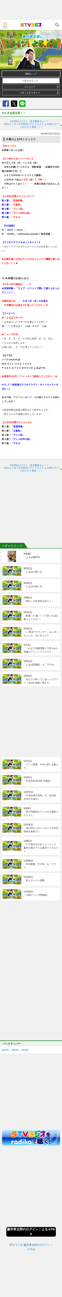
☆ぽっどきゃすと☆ (30, 92)
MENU (5, 25)
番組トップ (31, 73)
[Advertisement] (31, 10)
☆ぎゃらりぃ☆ (30, 80)
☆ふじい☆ (30, 86)
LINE (22, 103)
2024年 (15, 1050)
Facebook (6, 103)
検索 (57, 25)
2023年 (25, 1050)
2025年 (5, 1050)
